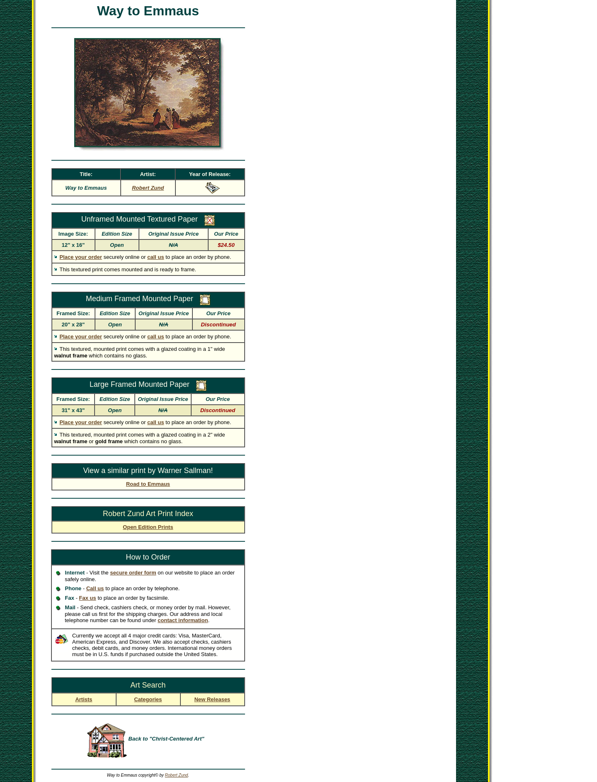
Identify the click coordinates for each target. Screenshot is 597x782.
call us (155, 257)
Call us (95, 588)
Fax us (87, 598)
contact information (183, 620)
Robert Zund (176, 775)
